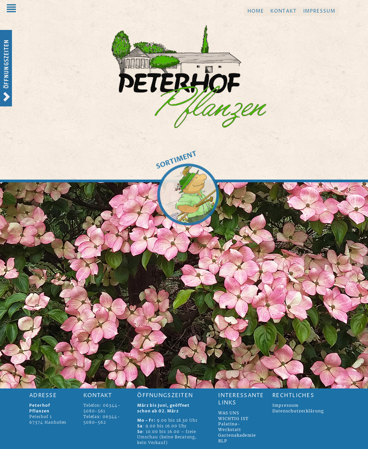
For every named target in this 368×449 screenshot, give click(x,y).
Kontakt (283, 11)
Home (255, 11)
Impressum (319, 11)
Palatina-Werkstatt (229, 426)
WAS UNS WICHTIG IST (233, 415)
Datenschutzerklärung (298, 410)
